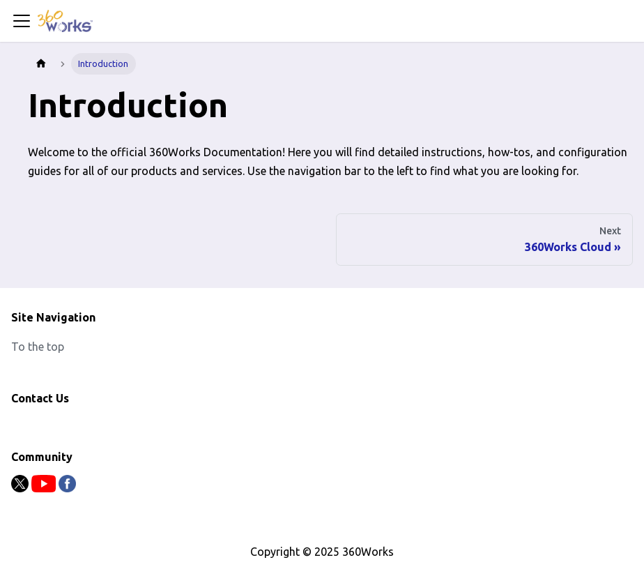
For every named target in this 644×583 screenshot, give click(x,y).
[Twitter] (21, 488)
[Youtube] (45, 488)
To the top (37, 346)
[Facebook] (67, 488)
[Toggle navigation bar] (21, 20)
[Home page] (41, 64)
